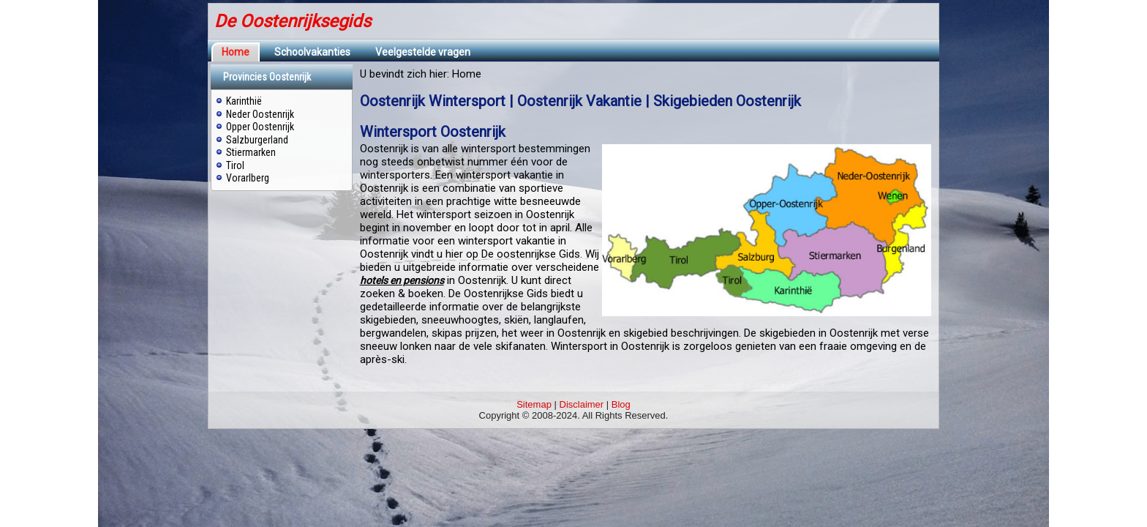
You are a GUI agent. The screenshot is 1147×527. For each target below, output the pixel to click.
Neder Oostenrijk (260, 114)
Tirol (235, 165)
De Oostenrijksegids (292, 21)
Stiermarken (251, 152)
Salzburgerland (257, 140)
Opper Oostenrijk (260, 126)
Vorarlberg (247, 178)
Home (235, 52)
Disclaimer (582, 404)
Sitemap (534, 404)
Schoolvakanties (312, 52)
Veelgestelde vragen (422, 52)
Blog (621, 404)
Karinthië (244, 101)
